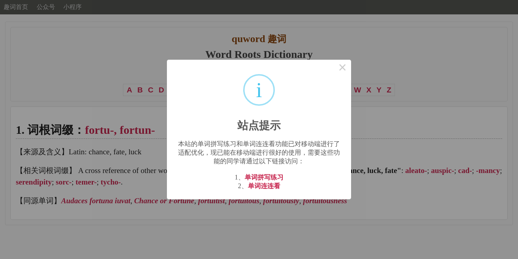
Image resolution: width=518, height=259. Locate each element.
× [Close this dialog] (342, 68)
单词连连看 (264, 186)
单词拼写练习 (264, 177)
